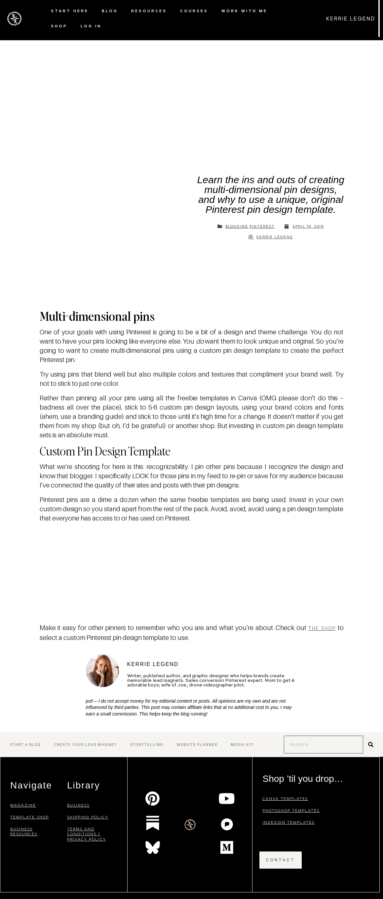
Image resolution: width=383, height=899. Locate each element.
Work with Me (244, 10)
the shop (322, 628)
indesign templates (288, 822)
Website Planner (197, 744)
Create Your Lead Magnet (85, 744)
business (78, 805)
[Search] (371, 744)
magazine (23, 805)
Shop (59, 25)
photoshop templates (291, 810)
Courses (194, 10)
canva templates (285, 798)
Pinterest (262, 226)
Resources (149, 10)
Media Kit (242, 744)
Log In (91, 25)
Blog (110, 10)
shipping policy (87, 817)
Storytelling (147, 744)
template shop (29, 817)
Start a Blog (25, 744)
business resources (23, 831)
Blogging (236, 226)
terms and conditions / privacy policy (86, 834)
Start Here (70, 10)
